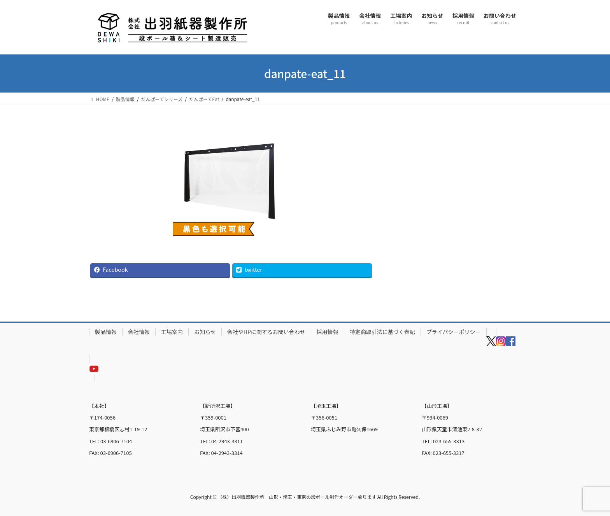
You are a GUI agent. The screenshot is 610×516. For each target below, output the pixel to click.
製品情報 (106, 332)
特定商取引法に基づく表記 (382, 332)
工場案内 (172, 332)
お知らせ (205, 332)
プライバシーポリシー (453, 332)
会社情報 (139, 332)
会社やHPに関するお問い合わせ (266, 332)
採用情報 (327, 332)
